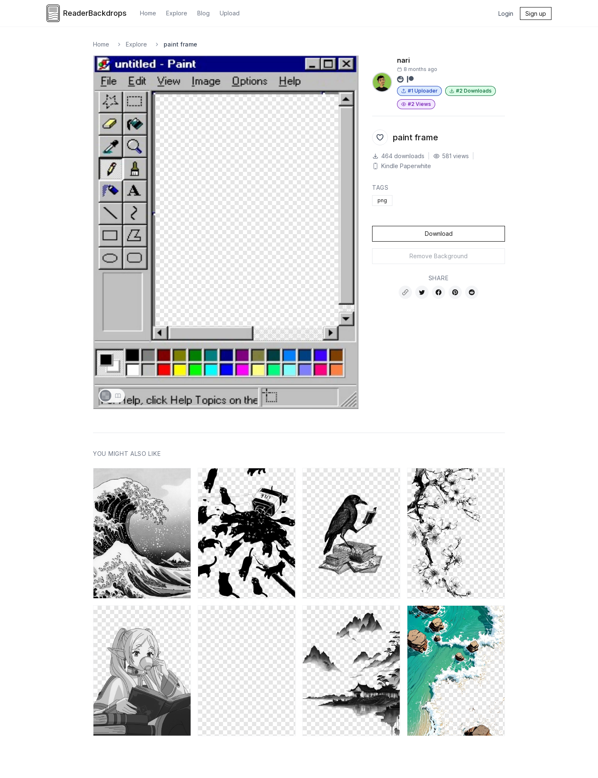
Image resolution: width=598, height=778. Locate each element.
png (382, 200)
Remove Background (438, 255)
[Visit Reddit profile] (400, 79)
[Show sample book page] (118, 395)
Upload (230, 13)
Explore (176, 13)
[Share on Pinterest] (455, 292)
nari (403, 60)
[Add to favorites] (380, 137)
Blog (203, 13)
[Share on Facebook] (438, 292)
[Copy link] (405, 292)
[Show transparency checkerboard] (105, 395)
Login (505, 13)
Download (439, 233)
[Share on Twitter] (422, 292)
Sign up (535, 13)
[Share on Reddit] (471, 292)
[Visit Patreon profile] (410, 79)
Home (148, 13)
